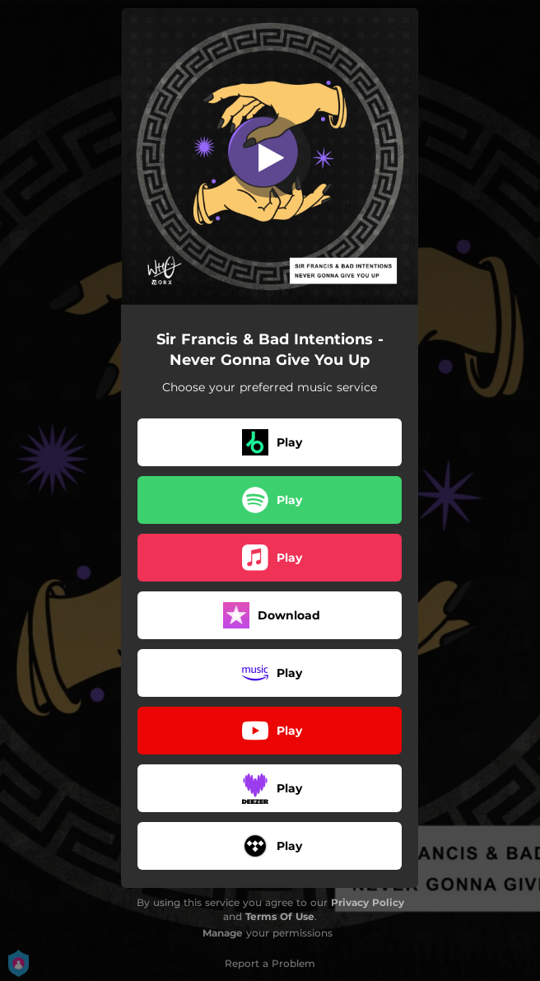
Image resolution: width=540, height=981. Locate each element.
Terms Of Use (279, 916)
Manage (222, 933)
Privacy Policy (367, 902)
